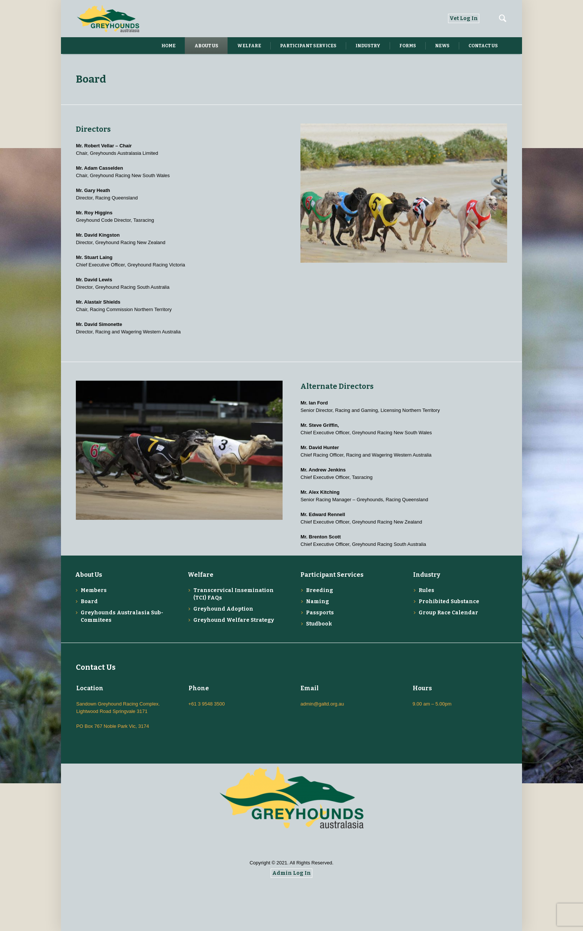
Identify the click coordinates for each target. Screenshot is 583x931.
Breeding (319, 590)
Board (89, 601)
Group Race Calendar (448, 613)
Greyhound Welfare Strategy (233, 620)
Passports (320, 613)
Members (94, 590)
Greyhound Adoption (223, 609)
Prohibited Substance (449, 601)
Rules (426, 590)
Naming (317, 601)
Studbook (319, 624)
